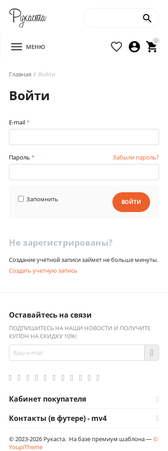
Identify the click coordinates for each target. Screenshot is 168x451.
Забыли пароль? (136, 157)
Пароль (19, 157)
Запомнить (38, 199)
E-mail (17, 122)
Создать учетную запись (43, 270)
